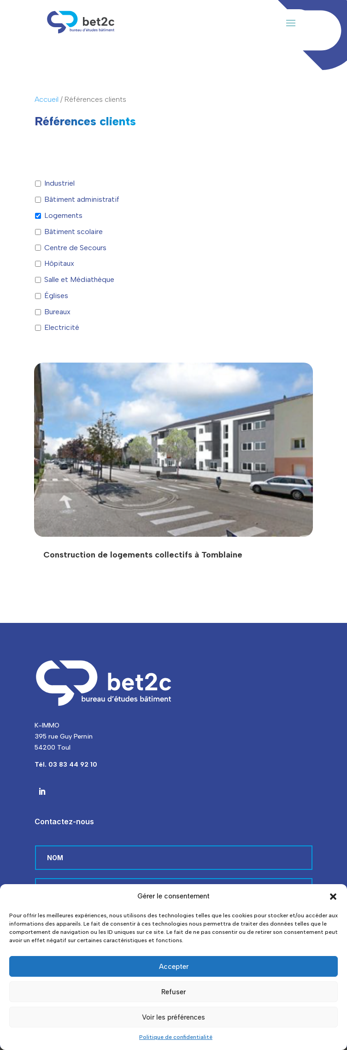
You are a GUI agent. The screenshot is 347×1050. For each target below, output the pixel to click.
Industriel (59, 183)
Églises (56, 295)
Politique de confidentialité (175, 1037)
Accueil (47, 99)
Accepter (173, 966)
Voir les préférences (173, 1017)
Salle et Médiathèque (79, 279)
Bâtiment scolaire (73, 231)
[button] (333, 896)
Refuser (173, 992)
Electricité (61, 327)
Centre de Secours (75, 247)
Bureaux (57, 311)
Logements (63, 215)
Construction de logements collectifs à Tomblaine (142, 555)
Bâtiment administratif (81, 199)
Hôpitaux (59, 263)
